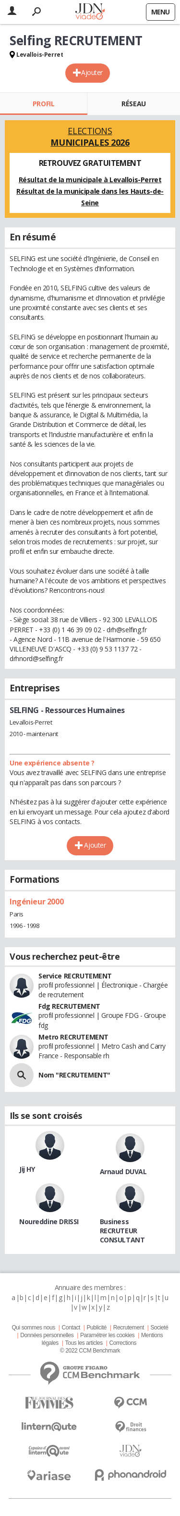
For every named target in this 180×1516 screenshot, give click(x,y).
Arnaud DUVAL (123, 1171)
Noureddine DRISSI (49, 1221)
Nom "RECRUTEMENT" (74, 1074)
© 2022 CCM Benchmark (90, 1350)
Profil (43, 103)
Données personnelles (46, 1335)
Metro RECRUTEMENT (73, 1036)
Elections (90, 136)
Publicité (97, 1327)
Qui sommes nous (33, 1327)
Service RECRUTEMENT (75, 975)
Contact (70, 1327)
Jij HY (27, 1169)
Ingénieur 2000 (36, 901)
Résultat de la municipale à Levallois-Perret (90, 179)
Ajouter (92, 72)
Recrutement (128, 1327)
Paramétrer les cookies (107, 1335)
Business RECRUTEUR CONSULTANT (122, 1230)
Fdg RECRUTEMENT (69, 1006)
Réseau (133, 103)
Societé (159, 1327)
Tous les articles (84, 1343)
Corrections (122, 1343)
